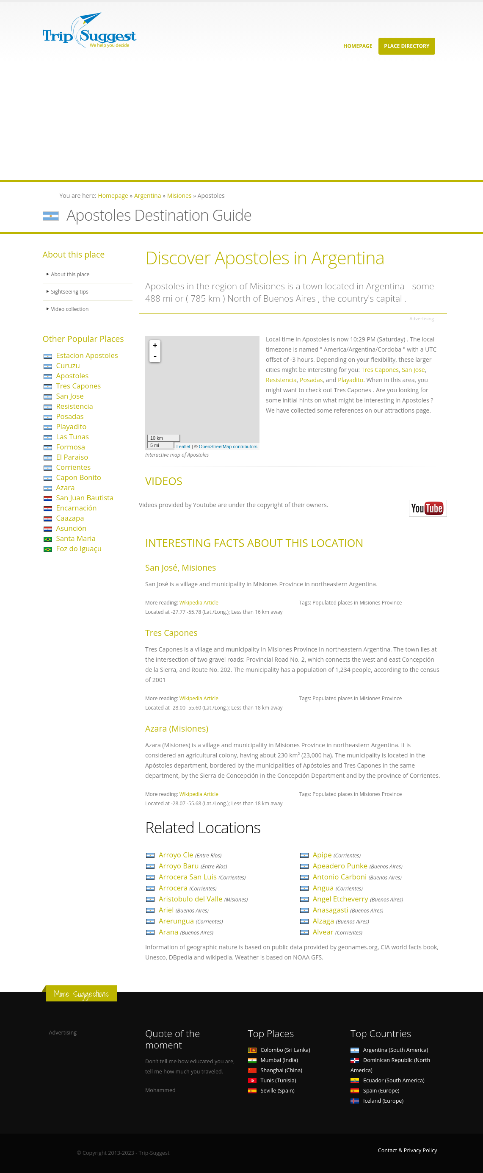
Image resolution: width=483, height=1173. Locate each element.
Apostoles (72, 375)
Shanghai (275, 1070)
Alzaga (341, 921)
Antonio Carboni (357, 877)
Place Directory (406, 46)
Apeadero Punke (358, 866)
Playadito (71, 426)
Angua (338, 888)
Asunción (71, 528)
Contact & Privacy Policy (407, 1150)
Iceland (377, 1100)
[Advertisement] (241, 120)
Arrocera (188, 888)
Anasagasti (348, 910)
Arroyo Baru (193, 866)
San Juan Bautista (85, 497)
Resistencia (74, 406)
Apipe (337, 855)
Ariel (184, 910)
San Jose (70, 396)
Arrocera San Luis (202, 877)
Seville (271, 1090)
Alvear (337, 932)
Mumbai (273, 1060)
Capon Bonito (78, 477)
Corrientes (73, 467)
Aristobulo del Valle (203, 899)
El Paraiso (72, 457)
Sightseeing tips (70, 291)
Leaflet (183, 446)
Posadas (70, 416)
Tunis (272, 1080)
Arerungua (191, 921)
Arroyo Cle (190, 855)
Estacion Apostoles (87, 355)
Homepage (357, 46)
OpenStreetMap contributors (228, 446)
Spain (375, 1090)
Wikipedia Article (198, 602)
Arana (186, 932)
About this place (71, 274)
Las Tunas (72, 436)
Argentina (389, 1050)
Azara (65, 487)
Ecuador (388, 1080)
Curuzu (68, 365)
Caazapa (70, 518)
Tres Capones (78, 386)
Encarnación (76, 508)
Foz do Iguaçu (79, 548)
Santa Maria (76, 538)
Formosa (71, 447)
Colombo (279, 1050)
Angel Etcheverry (358, 899)
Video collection (70, 309)
